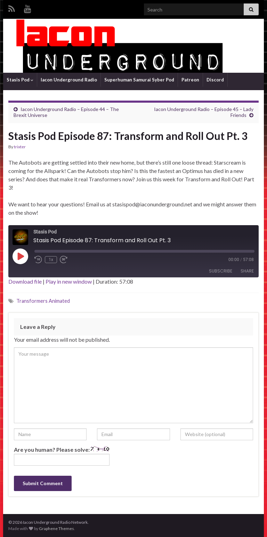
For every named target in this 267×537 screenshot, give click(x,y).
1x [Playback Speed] (51, 259)
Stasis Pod (20, 79)
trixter (20, 146)
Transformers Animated (43, 301)
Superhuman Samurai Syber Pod (139, 79)
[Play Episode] (20, 256)
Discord (215, 79)
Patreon (190, 79)
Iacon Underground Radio (69, 79)
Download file (25, 281)
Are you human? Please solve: (62, 456)
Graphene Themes (56, 528)
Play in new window (69, 281)
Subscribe (220, 271)
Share (247, 271)
